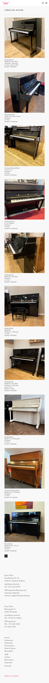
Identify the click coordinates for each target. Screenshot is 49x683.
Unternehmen (9, 646)
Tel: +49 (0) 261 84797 (12, 587)
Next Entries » (6, 556)
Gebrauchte (8, 643)
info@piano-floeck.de (11, 584)
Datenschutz (8, 660)
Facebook (7, 666)
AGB (6, 654)
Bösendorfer (8, 651)
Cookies (7, 657)
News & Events (9, 648)
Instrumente (8, 640)
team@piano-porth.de (12, 615)
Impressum (8, 663)
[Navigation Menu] (46, 3)
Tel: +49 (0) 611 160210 (12, 618)
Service (7, 638)
